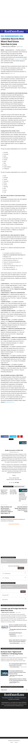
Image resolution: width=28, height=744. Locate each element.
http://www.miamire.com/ (14, 452)
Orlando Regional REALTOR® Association (18, 629)
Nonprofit (5, 595)
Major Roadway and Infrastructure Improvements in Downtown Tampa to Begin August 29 (7, 510)
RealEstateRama (13, 635)
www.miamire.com (10, 402)
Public (21, 36)
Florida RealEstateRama (14, 643)
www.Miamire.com (18, 59)
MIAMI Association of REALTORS (8, 46)
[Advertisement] (14, 15)
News (2, 36)
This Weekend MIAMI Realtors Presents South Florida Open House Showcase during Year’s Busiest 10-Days (23, 497)
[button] (25, 31)
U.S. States (5, 578)
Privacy (16, 742)
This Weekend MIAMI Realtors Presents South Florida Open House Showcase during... (17, 672)
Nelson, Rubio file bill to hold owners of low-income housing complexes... (17, 640)
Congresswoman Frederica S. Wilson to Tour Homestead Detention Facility (18, 679)
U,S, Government (7, 587)
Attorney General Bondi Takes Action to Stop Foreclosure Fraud (21, 509)
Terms (11, 742)
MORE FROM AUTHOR (19, 486)
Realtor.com (12, 73)
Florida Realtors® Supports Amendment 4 (15, 633)
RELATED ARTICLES (8, 486)
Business (5, 599)
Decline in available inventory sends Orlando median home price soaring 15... (17, 626)
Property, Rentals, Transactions (11, 36)
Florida (4, 561)
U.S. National (6, 573)
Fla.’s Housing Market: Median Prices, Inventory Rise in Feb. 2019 (18, 664)
